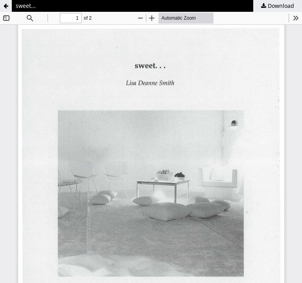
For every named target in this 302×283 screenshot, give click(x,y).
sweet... (26, 5)
